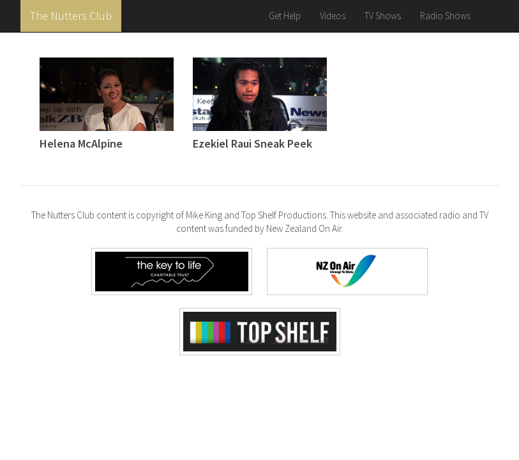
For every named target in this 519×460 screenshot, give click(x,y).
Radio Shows (445, 16)
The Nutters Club (71, 15)
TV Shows (383, 16)
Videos (332, 16)
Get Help (285, 16)
